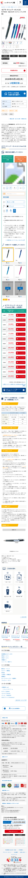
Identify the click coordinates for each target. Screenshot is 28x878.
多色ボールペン (5, 657)
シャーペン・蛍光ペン (6, 661)
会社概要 (16, 852)
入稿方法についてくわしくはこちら (14, 240)
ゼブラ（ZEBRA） (5, 691)
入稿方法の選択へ (14, 94)
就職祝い (3, 676)
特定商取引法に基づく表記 (10, 850)
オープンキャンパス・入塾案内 (8, 678)
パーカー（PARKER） (6, 695)
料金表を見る (14, 70)
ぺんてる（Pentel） (6, 693)
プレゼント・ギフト (6, 680)
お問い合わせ (22, 852)
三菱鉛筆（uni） (5, 687)
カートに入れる (21, 315)
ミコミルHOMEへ (14, 708)
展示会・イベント (5, 668)
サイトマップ (14, 854)
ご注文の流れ (24, 617)
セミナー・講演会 (5, 670)
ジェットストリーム (8, 689)
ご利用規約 (20, 850)
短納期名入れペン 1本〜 (7, 654)
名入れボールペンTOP (21, 700)
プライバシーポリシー (7, 852)
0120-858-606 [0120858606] (19, 822)
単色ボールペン (5, 656)
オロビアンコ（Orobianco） (8, 697)
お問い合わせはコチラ (13, 831)
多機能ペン (4, 659)
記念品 (3, 672)
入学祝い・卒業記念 (6, 674)
